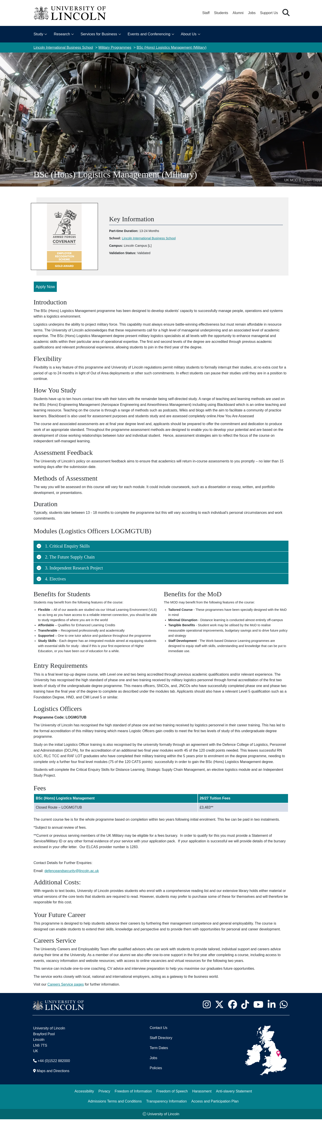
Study (38, 34)
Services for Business (98, 34)
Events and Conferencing (149, 34)
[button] (286, 13)
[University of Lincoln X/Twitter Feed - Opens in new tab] (219, 1017)
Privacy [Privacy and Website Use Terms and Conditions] (104, 1104)
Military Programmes (114, 47)
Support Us (269, 13)
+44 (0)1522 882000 (54, 1073)
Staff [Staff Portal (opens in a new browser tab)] (206, 13)
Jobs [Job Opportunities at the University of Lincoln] (252, 13)
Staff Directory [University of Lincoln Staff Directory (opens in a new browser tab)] (161, 1050)
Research (62, 34)
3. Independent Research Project (69, 563)
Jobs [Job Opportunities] (153, 1071)
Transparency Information (166, 1114)
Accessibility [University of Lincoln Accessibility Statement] (84, 1104)
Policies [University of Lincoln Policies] (156, 1081)
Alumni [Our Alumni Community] (238, 13)
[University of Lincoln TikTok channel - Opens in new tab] (245, 1017)
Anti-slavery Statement (234, 1104)
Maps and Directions (53, 1084)
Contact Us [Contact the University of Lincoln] (158, 1040)
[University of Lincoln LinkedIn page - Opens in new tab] (271, 1017)
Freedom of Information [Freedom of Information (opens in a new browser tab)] (133, 1104)
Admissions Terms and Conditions (115, 1114)
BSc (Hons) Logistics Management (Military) (171, 47)
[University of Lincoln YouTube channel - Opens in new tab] (258, 1017)
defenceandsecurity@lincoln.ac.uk (71, 883)
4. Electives (51, 574)
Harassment (202, 1104)
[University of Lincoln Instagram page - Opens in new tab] (207, 1017)
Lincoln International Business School (63, 47)
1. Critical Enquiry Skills (63, 541)
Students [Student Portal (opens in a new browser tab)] (221, 13)
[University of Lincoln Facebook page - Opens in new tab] (232, 1017)
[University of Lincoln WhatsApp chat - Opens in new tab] (283, 1017)
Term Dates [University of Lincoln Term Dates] (159, 1060)
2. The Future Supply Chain (65, 552)
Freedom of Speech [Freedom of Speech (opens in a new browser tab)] (172, 1104)
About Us (189, 34)
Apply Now (45, 282)
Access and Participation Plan (215, 1114)
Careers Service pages (65, 997)
